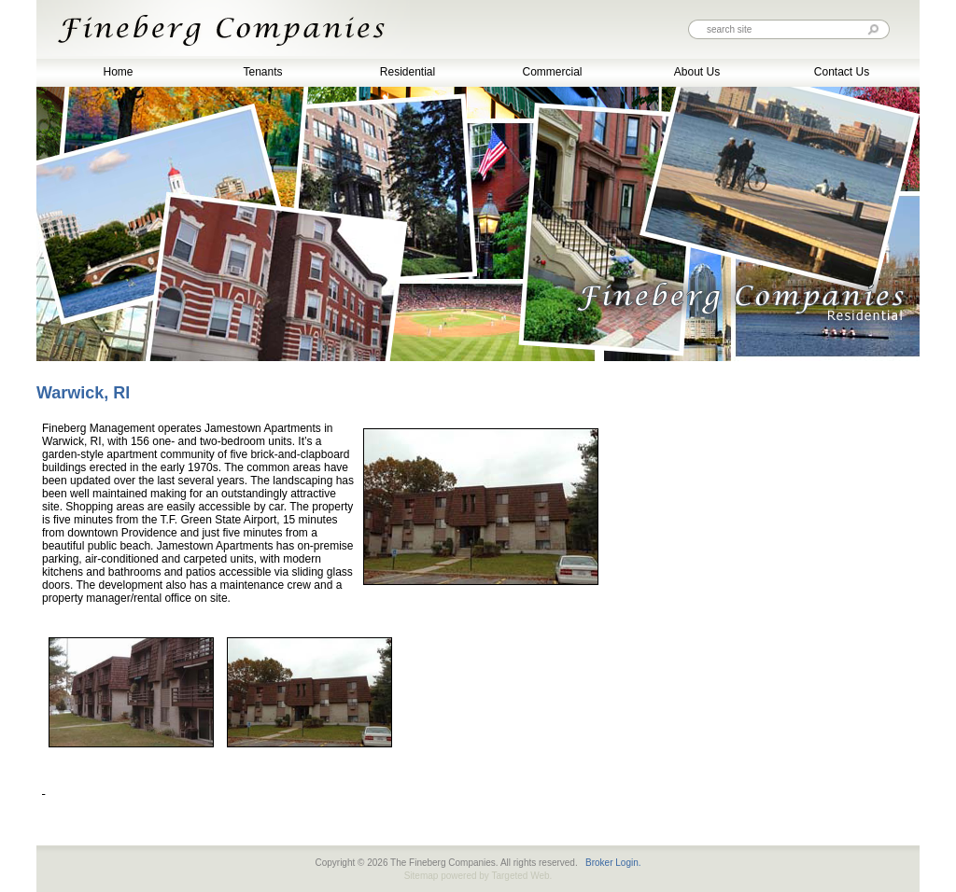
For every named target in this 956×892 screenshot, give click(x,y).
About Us (697, 71)
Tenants (262, 71)
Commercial (552, 71)
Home (118, 71)
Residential (407, 71)
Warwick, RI (83, 392)
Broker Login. (612, 862)
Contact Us (841, 71)
